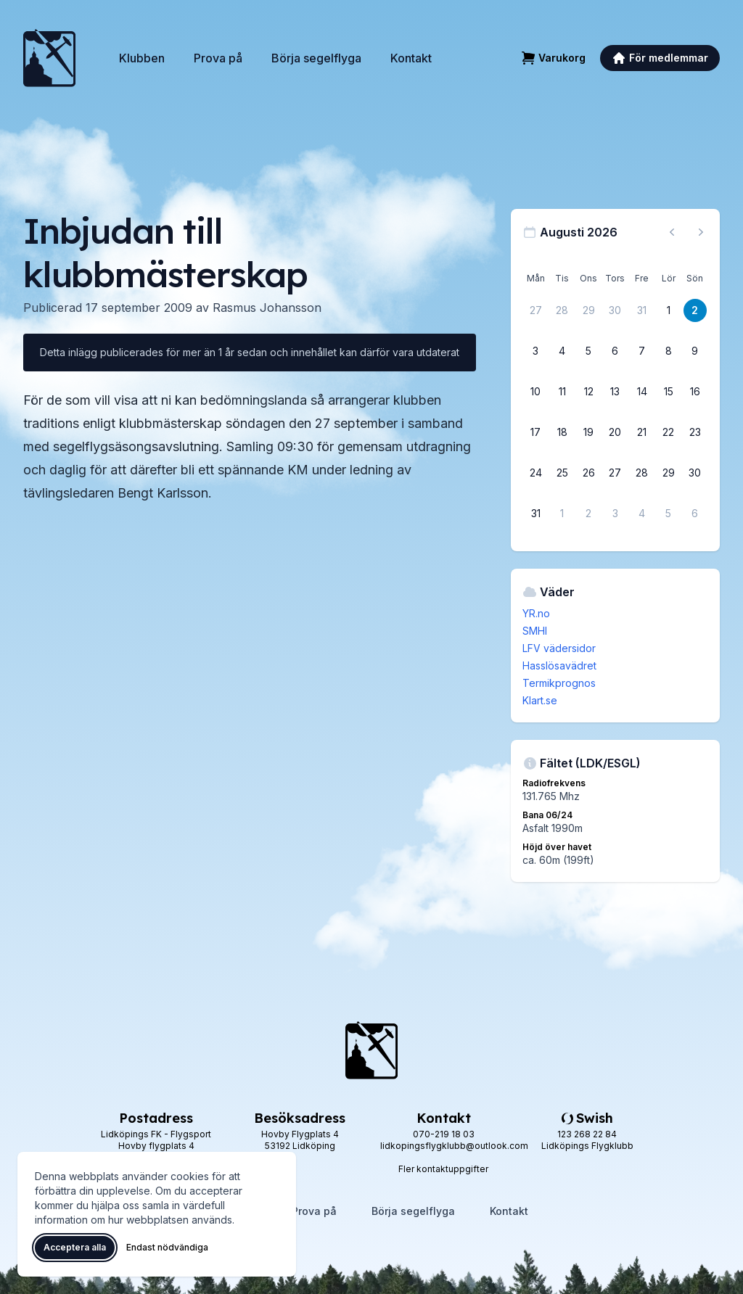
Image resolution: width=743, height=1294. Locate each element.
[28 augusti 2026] (642, 473)
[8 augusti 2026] (668, 351)
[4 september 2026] (642, 513)
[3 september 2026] (615, 513)
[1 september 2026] (562, 513)
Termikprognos (559, 683)
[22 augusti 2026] (668, 432)
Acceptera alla (75, 1247)
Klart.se (539, 700)
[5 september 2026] (668, 513)
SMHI (534, 631)
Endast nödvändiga (167, 1247)
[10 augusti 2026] (535, 391)
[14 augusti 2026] (642, 391)
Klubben (142, 58)
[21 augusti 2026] (642, 432)
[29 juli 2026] (588, 310)
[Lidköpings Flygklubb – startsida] (49, 58)
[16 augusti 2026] (695, 391)
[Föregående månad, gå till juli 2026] (672, 232)
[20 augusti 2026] (615, 432)
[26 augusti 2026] (588, 473)
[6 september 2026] (695, 513)
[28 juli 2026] (562, 310)
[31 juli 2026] (642, 310)
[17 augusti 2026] (535, 432)
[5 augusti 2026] (588, 351)
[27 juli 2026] (535, 310)
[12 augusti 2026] (588, 391)
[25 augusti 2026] (562, 473)
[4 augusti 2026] (562, 351)
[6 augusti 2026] (615, 351)
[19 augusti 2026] (588, 432)
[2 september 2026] (588, 513)
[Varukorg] (553, 58)
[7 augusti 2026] (642, 351)
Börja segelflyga (316, 58)
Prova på (218, 58)
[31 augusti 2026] (535, 513)
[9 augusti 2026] (695, 351)
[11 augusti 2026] (562, 391)
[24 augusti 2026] (535, 473)
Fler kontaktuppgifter (443, 1168)
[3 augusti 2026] (535, 351)
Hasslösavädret (559, 665)
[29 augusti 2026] (668, 473)
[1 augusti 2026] (668, 310)
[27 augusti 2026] (615, 473)
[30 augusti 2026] (695, 473)
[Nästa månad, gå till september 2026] (701, 232)
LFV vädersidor (559, 648)
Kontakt (411, 58)
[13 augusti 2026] (615, 391)
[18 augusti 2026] (562, 432)
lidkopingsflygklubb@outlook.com (454, 1145)
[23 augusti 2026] (695, 432)
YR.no (536, 613)
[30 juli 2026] (615, 310)
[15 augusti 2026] (668, 391)
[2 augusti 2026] (695, 310)
